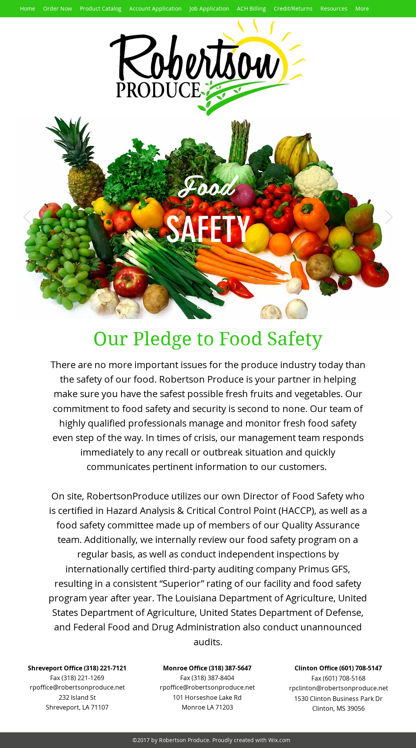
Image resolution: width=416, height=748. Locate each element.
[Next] (388, 217)
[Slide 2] (209, 306)
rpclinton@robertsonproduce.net (338, 688)
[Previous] (27, 217)
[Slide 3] (218, 306)
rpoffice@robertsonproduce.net (207, 687)
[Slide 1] (199, 307)
